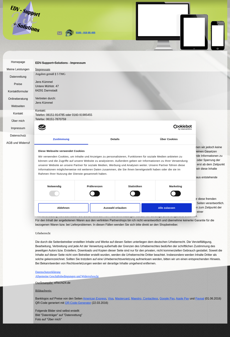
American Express (94, 298)
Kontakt (18, 113)
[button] (59, 29)
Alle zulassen (166, 207)
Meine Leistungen (18, 69)
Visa (110, 298)
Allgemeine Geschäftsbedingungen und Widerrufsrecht (67, 276)
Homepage (18, 61)
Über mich (18, 120)
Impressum (18, 128)
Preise (18, 84)
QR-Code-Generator (78, 302)
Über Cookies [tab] (169, 139)
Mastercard (122, 298)
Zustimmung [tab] (61, 139)
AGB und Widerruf (18, 142)
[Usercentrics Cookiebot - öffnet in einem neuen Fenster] (176, 127)
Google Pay (167, 298)
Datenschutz (18, 135)
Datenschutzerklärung (48, 272)
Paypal (199, 298)
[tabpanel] (92, 32)
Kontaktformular (18, 91)
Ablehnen (63, 207)
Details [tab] (115, 139)
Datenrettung (18, 76)
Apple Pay (182, 298)
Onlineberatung (18, 98)
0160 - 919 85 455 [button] (85, 32)
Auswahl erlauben (114, 207)
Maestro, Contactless (144, 298)
